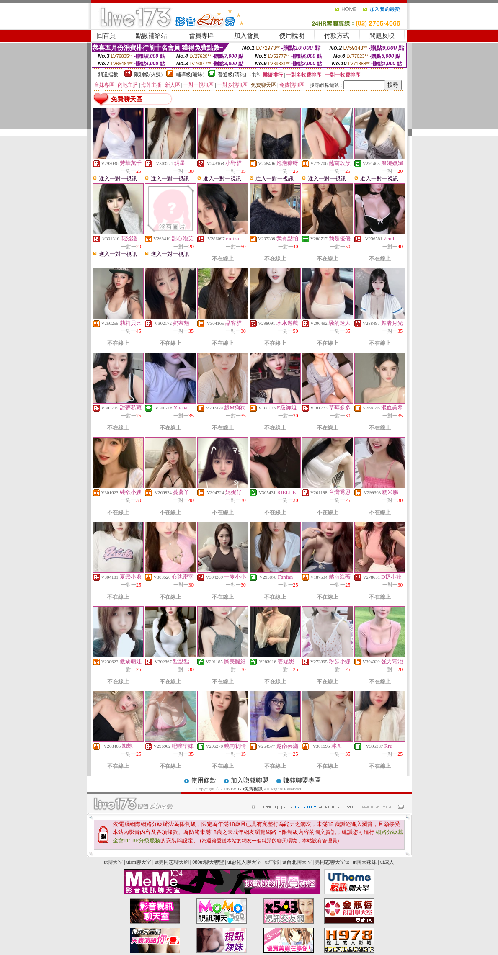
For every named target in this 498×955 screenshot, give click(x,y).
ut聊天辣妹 (365, 862)
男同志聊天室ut (332, 862)
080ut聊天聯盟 (208, 862)
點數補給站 (151, 35)
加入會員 (246, 35)
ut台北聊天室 (296, 862)
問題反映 (382, 35)
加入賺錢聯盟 (249, 780)
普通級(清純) (232, 74)
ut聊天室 (113, 862)
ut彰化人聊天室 (244, 862)
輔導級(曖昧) (190, 74)
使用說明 (291, 35)
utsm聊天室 (138, 862)
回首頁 (106, 35)
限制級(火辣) (148, 74)
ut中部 (272, 862)
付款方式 (336, 35)
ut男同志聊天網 (171, 862)
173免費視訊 (250, 788)
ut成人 (387, 862)
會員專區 (201, 35)
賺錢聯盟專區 (302, 780)
